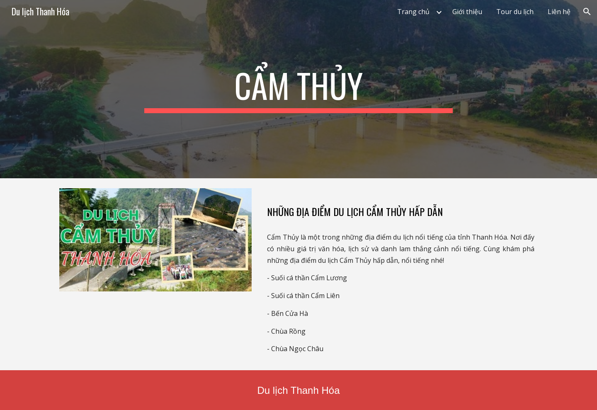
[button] (587, 12)
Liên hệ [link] (559, 11)
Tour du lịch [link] (515, 11)
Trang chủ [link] (413, 11)
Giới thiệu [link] (467, 11)
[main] (298, 89)
